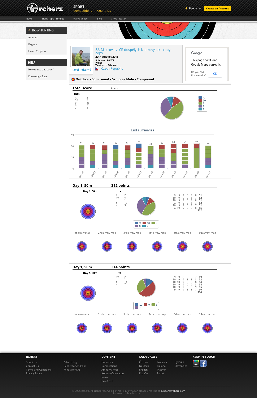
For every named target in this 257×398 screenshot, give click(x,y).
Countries (104, 11)
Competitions (82, 11)
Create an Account (217, 8)
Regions (33, 44)
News (29, 18)
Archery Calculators (113, 373)
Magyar (161, 369)
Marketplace (80, 18)
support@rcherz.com (173, 391)
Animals (33, 37)
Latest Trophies (37, 51)
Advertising (70, 362)
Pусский (179, 362)
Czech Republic (112, 68)
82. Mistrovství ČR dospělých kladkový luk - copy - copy (133, 51)
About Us (31, 362)
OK (215, 73)
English (143, 369)
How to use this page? (41, 69)
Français (162, 362)
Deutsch (144, 366)
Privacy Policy (34, 373)
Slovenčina (181, 366)
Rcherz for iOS (72, 369)
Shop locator (118, 18)
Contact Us (32, 366)
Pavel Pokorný (81, 69)
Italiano (161, 366)
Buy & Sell (107, 381)
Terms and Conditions (39, 369)
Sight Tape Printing (53, 18)
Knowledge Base (38, 76)
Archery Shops (109, 369)
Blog (99, 18)
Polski (160, 373)
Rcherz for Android (75, 366)
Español (143, 373)
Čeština (143, 362)
